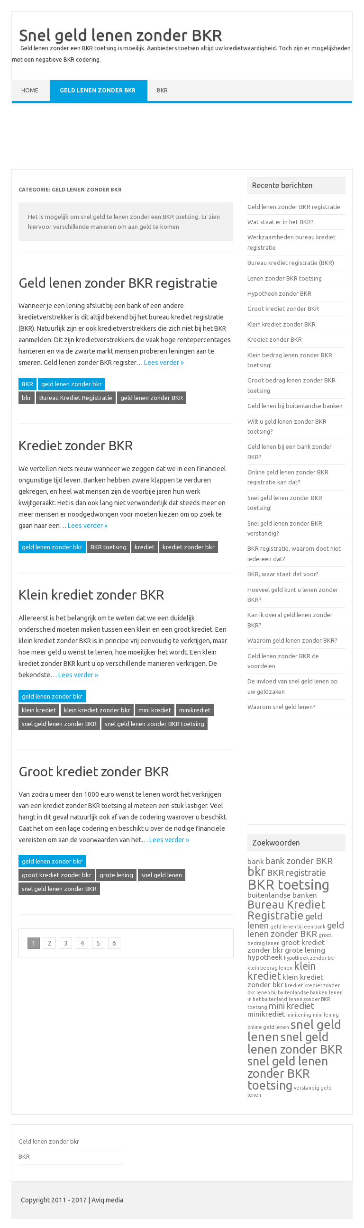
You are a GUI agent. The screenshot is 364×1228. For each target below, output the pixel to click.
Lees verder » (164, 362)
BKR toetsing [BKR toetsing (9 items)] (288, 884)
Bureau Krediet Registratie (75, 397)
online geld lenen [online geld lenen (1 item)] (268, 1027)
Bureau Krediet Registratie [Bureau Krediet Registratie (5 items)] (286, 909)
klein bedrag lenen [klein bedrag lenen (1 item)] (269, 968)
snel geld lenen (161, 875)
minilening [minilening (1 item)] (298, 1015)
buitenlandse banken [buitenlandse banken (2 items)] (282, 895)
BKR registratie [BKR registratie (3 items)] (296, 873)
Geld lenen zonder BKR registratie (118, 282)
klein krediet (39, 710)
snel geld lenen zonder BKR (59, 723)
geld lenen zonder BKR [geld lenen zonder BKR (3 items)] (295, 929)
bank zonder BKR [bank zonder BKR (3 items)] (299, 861)
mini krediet (154, 710)
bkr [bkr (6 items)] (256, 871)
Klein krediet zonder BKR (91, 594)
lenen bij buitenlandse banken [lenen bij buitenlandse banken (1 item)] (292, 992)
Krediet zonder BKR (75, 445)
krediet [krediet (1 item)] (294, 985)
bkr (26, 397)
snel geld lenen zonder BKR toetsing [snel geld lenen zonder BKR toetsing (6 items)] (287, 1073)
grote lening (116, 875)
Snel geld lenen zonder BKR (120, 35)
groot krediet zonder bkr (56, 875)
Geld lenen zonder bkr (98, 90)
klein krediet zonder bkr (97, 710)
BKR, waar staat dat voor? (282, 574)
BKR (162, 90)
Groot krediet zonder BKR (93, 771)
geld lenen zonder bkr (71, 384)
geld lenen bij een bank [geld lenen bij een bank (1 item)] (298, 926)
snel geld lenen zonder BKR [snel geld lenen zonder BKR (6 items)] (295, 1043)
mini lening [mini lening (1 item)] (326, 1015)
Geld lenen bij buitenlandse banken (295, 405)
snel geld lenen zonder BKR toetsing (154, 723)
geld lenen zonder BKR (151, 397)
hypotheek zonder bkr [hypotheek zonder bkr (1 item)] (309, 958)
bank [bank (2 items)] (255, 861)
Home (29, 90)
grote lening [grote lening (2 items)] (305, 950)
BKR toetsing (109, 547)
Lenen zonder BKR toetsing (284, 278)
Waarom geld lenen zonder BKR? (292, 640)
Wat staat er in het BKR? (280, 221)
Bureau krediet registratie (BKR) (290, 262)
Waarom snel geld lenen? (281, 706)
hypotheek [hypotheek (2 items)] (264, 957)
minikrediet (194, 710)
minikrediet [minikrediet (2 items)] (266, 1014)
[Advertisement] (182, 138)
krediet (145, 547)
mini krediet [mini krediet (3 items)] (291, 1006)
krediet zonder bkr (189, 547)
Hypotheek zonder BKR (279, 293)
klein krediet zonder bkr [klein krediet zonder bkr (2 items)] (285, 981)
